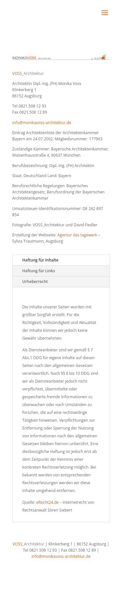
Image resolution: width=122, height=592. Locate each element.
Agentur (64, 235)
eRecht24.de (47, 502)
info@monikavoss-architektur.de (41, 122)
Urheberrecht (35, 281)
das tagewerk (85, 235)
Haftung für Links (38, 271)
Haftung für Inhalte (40, 260)
